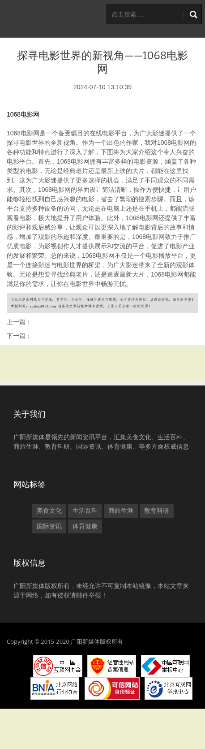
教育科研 (156, 510)
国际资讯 (49, 526)
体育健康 (85, 526)
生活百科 (85, 510)
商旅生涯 (120, 510)
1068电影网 (23, 114)
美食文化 (49, 510)
